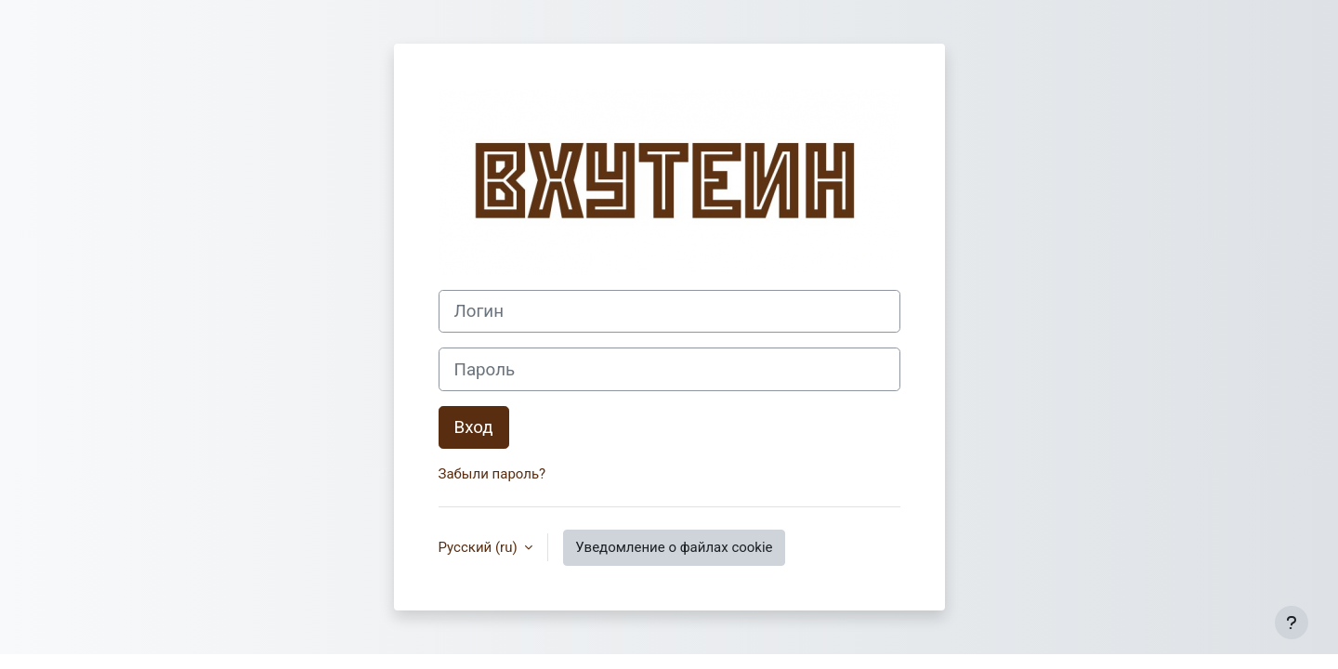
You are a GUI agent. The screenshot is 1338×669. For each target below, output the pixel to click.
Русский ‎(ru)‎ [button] (480, 547)
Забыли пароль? (492, 474)
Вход (473, 427)
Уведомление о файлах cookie (673, 547)
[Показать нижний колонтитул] (1291, 622)
